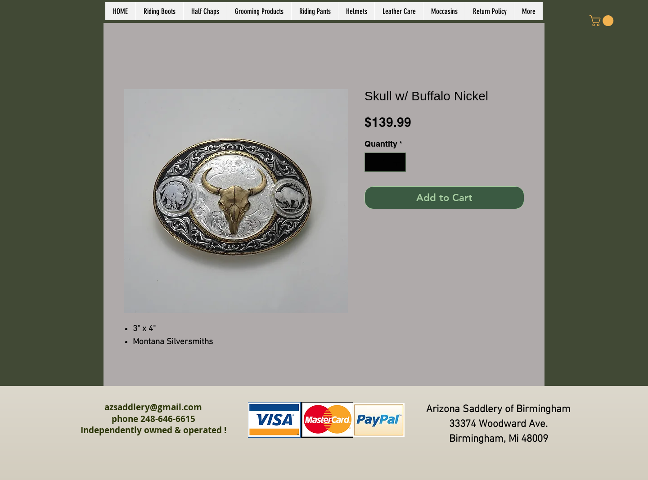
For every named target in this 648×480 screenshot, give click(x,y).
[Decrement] (373, 162)
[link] (603, 20)
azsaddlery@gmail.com (153, 407)
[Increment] (398, 162)
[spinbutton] (385, 162)
